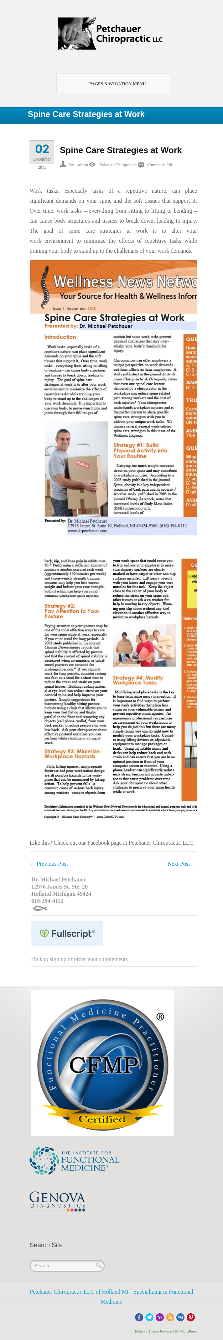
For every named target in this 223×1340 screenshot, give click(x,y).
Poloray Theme (147, 1331)
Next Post (182, 864)
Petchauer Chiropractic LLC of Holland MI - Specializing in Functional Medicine (111, 1297)
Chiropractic (126, 164)
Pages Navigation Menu (109, 83)
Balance (106, 164)
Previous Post (49, 864)
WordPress (188, 1331)
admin (82, 164)
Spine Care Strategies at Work (121, 150)
